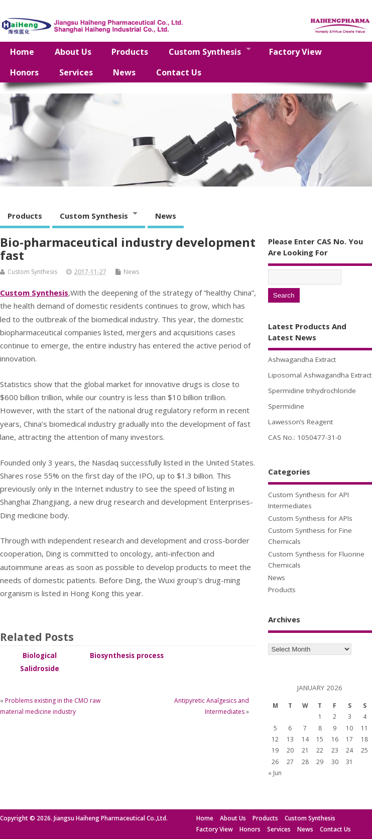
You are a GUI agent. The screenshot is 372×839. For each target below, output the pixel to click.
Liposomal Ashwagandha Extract (319, 375)
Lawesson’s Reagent (300, 421)
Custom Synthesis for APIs (310, 518)
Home (22, 51)
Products (129, 51)
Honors (24, 72)
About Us (73, 51)
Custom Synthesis (205, 51)
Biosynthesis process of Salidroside (127, 660)
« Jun (275, 773)
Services (76, 72)
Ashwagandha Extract (302, 359)
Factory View (295, 51)
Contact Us (178, 72)
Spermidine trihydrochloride (312, 390)
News (124, 72)
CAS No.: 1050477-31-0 (304, 437)
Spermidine (286, 406)
